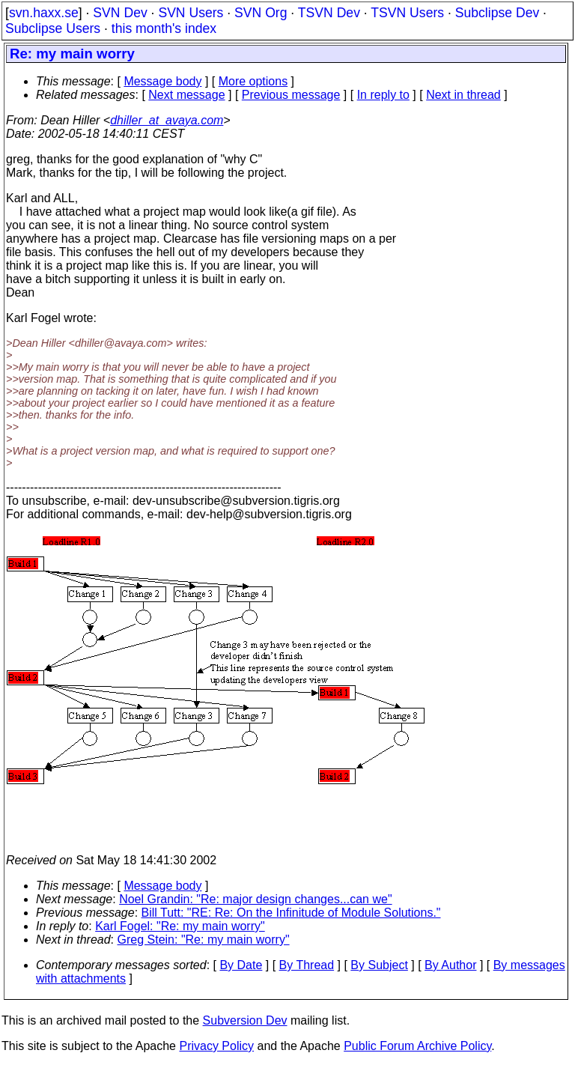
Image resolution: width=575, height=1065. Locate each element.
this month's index (164, 28)
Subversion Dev (245, 1020)
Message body (162, 81)
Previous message (291, 94)
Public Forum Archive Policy (417, 1046)
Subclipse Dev (497, 12)
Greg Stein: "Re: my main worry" (204, 939)
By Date (240, 965)
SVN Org (260, 12)
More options (253, 81)
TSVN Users (407, 12)
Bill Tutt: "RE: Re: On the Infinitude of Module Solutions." (291, 912)
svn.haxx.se (44, 12)
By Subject (378, 965)
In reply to (383, 94)
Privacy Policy (216, 1046)
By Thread (307, 965)
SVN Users (190, 12)
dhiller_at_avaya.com (166, 120)
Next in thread (463, 94)
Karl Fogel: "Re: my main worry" (180, 926)
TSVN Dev (329, 12)
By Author (450, 965)
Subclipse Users (52, 28)
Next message (186, 94)
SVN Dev (120, 12)
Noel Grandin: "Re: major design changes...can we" (255, 899)
